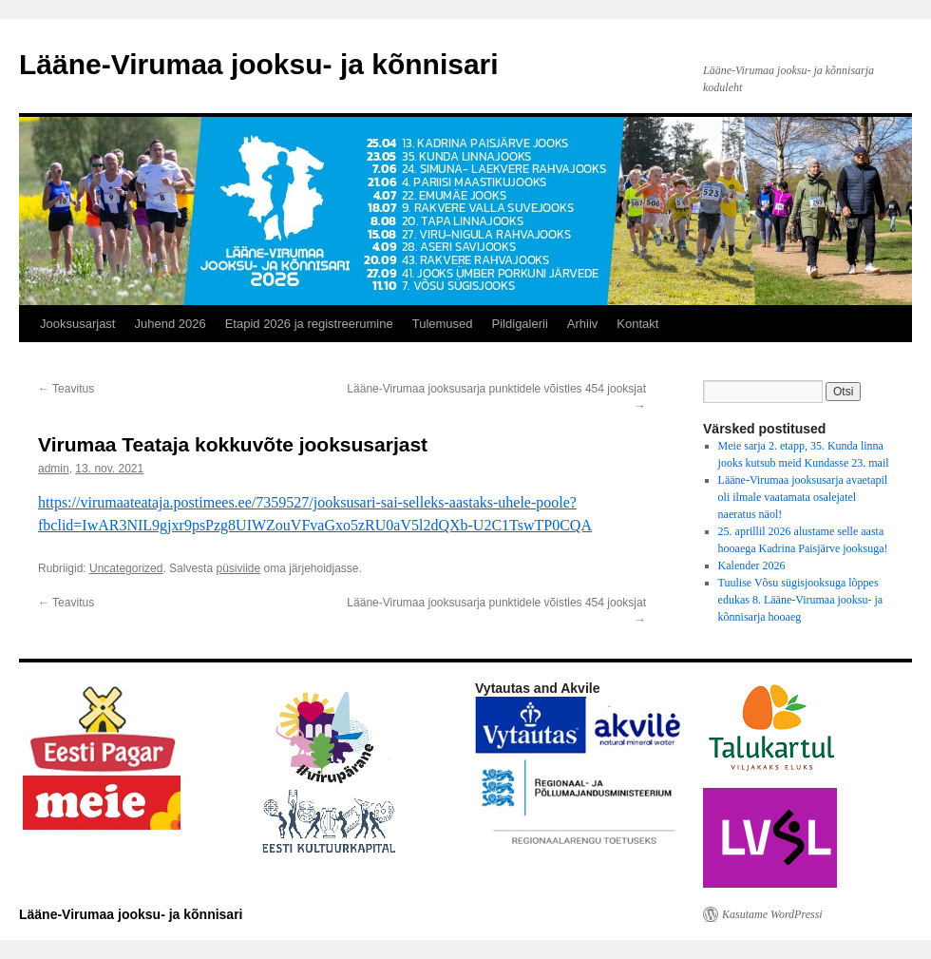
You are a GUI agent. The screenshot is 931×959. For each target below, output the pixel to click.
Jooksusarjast (77, 323)
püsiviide (238, 568)
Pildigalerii (520, 323)
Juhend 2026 (169, 323)
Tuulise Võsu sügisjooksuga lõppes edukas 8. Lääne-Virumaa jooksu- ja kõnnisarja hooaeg (801, 599)
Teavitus (66, 388)
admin (53, 468)
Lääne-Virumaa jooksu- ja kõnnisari (259, 64)
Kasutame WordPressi (772, 914)
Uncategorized (125, 568)
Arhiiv (582, 323)
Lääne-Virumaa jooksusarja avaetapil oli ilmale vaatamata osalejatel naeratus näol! (803, 497)
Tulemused (442, 323)
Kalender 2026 (752, 565)
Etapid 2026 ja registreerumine (309, 323)
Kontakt (637, 323)
